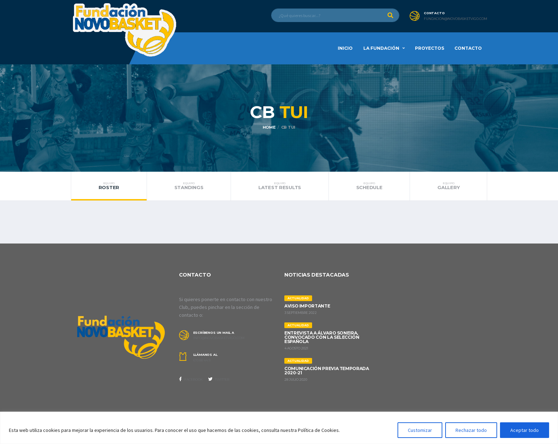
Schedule (369, 186)
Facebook (191, 379)
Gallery (448, 186)
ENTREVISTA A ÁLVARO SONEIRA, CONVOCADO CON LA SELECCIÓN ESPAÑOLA (321, 337)
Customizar (420, 430)
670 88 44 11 (202, 360)
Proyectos (429, 48)
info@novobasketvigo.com (218, 338)
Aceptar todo (524, 430)
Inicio (345, 48)
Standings (188, 186)
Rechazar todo (471, 430)
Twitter (218, 379)
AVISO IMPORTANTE (307, 306)
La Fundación (381, 48)
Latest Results (279, 186)
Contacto (468, 48)
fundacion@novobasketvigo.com (455, 19)
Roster (109, 186)
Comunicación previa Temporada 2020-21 (326, 370)
